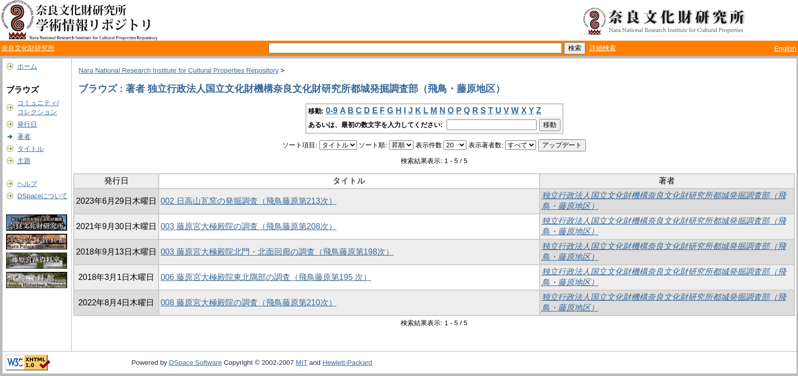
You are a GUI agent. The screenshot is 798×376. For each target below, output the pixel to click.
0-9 (332, 110)
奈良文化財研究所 (28, 48)
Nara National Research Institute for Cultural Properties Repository (178, 70)
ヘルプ (27, 183)
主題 (24, 161)
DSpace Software (195, 362)
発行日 (27, 124)
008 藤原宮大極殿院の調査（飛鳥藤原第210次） (249, 302)
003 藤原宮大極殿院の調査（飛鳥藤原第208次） (249, 226)
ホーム (27, 66)
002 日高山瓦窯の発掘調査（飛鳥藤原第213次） (249, 201)
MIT (302, 362)
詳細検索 (602, 48)
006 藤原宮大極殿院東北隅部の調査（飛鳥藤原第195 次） (266, 277)
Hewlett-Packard (347, 362)
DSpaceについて (42, 196)
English (785, 48)
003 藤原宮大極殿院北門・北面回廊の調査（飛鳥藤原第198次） (277, 251)
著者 (24, 136)
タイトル (30, 148)
